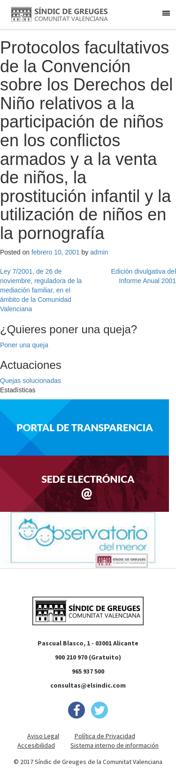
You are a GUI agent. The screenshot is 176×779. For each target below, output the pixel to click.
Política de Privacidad (105, 736)
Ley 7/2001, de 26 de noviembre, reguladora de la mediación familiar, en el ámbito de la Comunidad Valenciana (41, 290)
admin (99, 252)
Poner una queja (24, 345)
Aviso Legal (43, 736)
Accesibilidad (36, 745)
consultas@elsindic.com (88, 685)
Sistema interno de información (114, 745)
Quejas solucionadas (30, 380)
